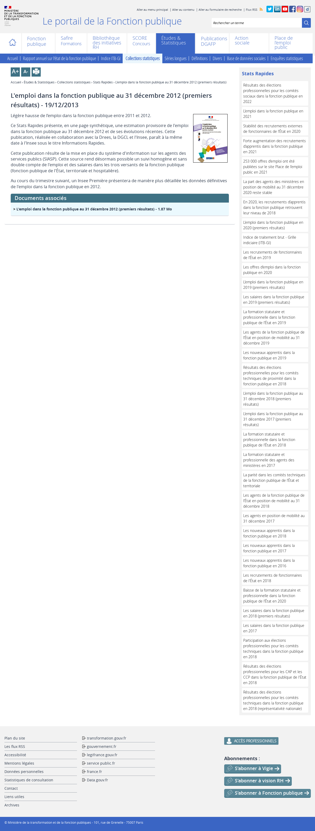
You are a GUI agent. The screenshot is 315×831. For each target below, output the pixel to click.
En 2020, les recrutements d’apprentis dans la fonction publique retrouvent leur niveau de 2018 (274, 207)
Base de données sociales (246, 58)
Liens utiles (14, 796)
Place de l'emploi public (284, 43)
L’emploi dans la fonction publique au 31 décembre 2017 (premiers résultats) (273, 419)
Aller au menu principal (152, 10)
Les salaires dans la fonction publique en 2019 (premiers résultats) (273, 299)
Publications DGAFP (212, 41)
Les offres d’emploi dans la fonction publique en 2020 (272, 270)
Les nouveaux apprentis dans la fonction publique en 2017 (269, 548)
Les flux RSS (14, 746)
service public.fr (101, 763)
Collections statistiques (143, 58)
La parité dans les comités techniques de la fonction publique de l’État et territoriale (274, 480)
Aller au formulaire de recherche (220, 10)
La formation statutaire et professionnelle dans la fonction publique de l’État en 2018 (269, 440)
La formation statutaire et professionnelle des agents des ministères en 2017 (268, 460)
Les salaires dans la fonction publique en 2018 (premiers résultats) (273, 613)
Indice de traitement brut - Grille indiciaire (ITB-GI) (269, 240)
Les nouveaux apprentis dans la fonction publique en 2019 (269, 355)
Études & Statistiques (173, 40)
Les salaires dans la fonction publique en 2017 (273, 628)
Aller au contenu (183, 10)
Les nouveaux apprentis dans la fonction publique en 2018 (269, 533)
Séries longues (176, 58)
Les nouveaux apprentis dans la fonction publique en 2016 (269, 563)
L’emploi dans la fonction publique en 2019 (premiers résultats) (273, 284)
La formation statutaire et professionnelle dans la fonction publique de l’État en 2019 (269, 317)
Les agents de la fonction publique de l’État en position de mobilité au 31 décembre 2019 (274, 338)
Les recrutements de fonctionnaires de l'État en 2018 (272, 578)
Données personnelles (24, 771)
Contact (11, 788)
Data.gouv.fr (97, 779)
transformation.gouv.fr (106, 738)
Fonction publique (36, 41)
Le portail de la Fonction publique (112, 21)
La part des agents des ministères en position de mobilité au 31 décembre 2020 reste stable (273, 187)
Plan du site (14, 738)
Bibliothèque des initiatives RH (107, 43)
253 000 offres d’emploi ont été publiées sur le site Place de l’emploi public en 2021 (272, 167)
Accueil (14, 43)
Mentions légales (19, 763)
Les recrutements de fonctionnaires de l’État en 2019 (272, 255)
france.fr (94, 771)
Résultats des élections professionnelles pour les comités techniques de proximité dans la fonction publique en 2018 (271, 375)
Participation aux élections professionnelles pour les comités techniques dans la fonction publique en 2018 (273, 648)
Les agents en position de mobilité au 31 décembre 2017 (274, 518)
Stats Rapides (103, 82)
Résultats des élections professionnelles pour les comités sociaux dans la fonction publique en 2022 (273, 93)
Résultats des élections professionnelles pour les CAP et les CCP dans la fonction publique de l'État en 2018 (274, 674)
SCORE (140, 38)
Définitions (200, 58)
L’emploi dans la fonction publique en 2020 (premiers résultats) (273, 225)
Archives (11, 805)
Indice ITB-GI (111, 58)
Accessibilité (15, 754)
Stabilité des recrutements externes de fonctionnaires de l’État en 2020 (272, 128)
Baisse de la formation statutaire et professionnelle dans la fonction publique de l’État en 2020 (272, 596)
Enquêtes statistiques (287, 58)
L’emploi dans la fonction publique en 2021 (273, 113)
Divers (217, 58)
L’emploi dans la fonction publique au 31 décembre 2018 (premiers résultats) (273, 399)
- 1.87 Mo (94, 209)
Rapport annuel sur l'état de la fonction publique (59, 58)
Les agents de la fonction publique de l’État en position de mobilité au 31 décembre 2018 (274, 501)
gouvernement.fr (101, 746)
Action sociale (242, 40)
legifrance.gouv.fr (102, 754)
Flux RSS (251, 10)
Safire (67, 38)
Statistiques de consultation (28, 779)
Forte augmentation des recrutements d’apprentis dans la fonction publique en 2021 (274, 146)
